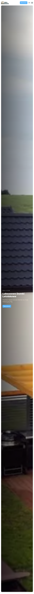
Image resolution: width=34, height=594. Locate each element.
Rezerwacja (24, 2)
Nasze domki (7, 306)
